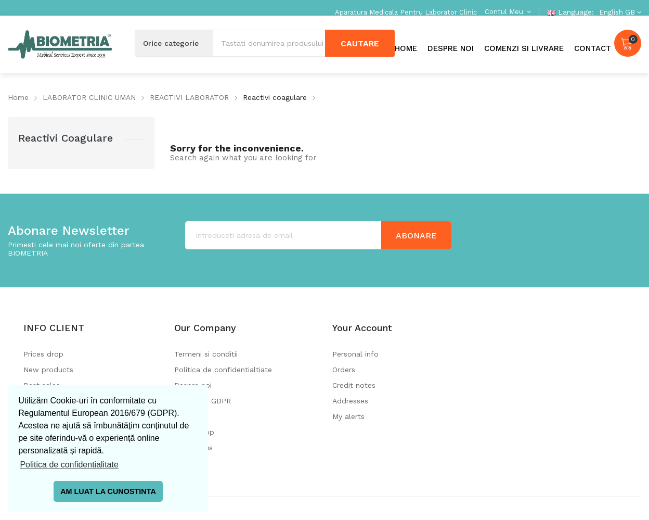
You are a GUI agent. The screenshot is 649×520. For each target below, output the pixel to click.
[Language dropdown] (618, 12)
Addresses (350, 401)
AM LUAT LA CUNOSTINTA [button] (108, 491)
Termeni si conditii (206, 354)
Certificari (190, 416)
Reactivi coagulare (65, 138)
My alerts (348, 416)
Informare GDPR (202, 401)
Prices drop (43, 354)
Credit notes (353, 385)
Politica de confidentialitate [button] (69, 464)
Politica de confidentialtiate (223, 369)
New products (48, 369)
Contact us (193, 447)
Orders (343, 369)
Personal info (355, 354)
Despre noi (193, 385)
